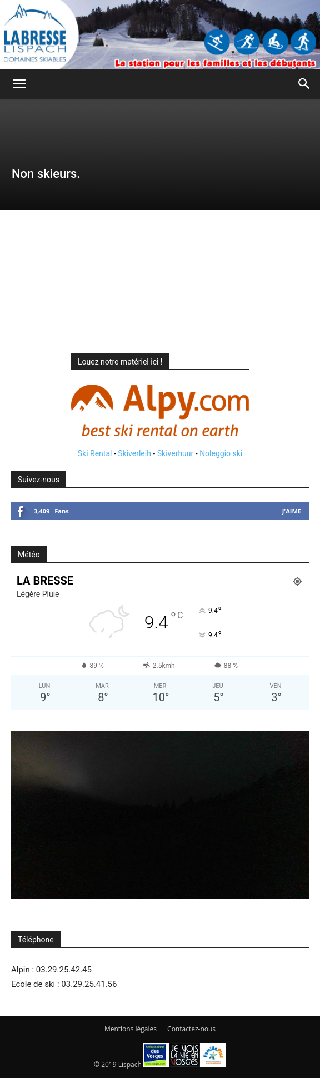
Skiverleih (134, 453)
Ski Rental (95, 453)
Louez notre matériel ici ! (120, 361)
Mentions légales (130, 1029)
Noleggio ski (220, 453)
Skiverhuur (175, 453)
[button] (19, 84)
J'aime (291, 511)
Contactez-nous (191, 1029)
